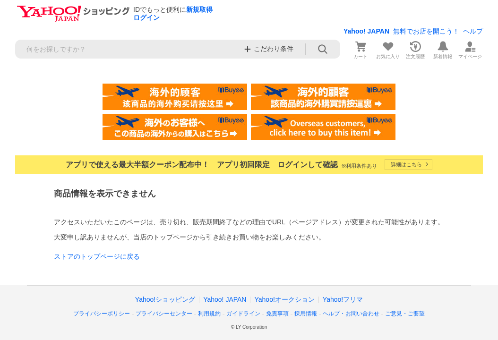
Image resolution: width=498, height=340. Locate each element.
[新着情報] (442, 49)
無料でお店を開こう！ (426, 31)
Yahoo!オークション (284, 299)
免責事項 (277, 313)
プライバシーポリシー (101, 313)
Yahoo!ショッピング (165, 299)
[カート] (360, 49)
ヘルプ (473, 31)
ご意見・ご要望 (405, 313)
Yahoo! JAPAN (366, 31)
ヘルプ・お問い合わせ (351, 313)
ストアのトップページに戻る (97, 256)
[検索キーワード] (126, 49)
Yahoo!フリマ (343, 299)
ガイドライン (243, 313)
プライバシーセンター (164, 313)
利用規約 (209, 313)
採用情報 (305, 313)
